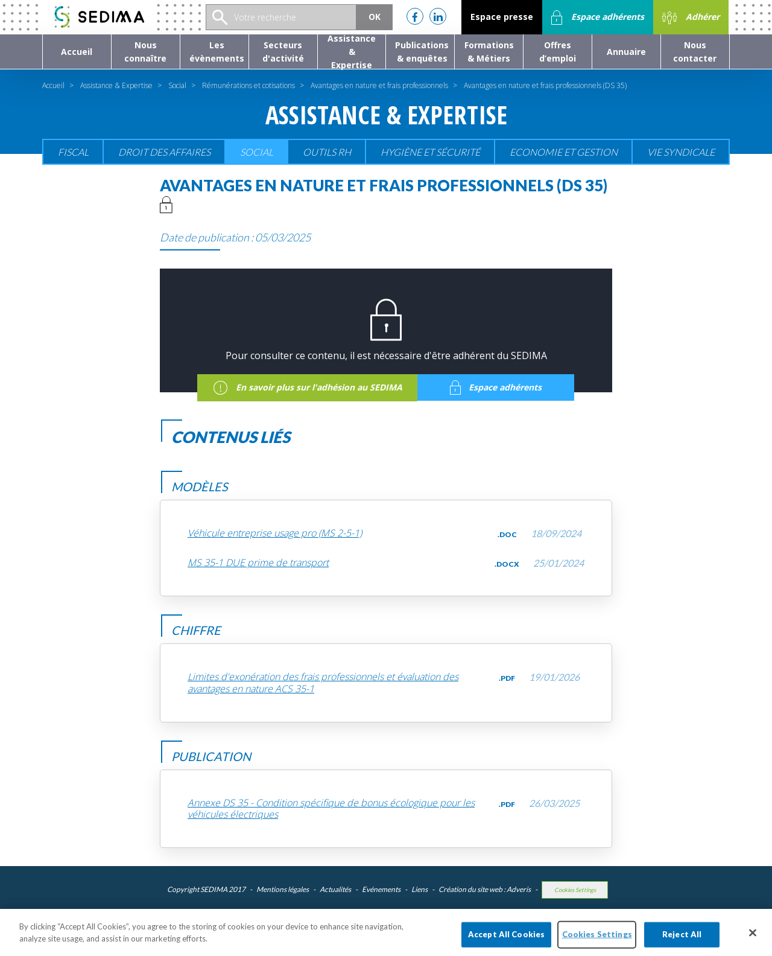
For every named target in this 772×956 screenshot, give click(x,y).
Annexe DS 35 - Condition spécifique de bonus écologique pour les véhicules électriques (331, 808)
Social (177, 85)
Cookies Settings (575, 890)
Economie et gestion (564, 152)
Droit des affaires (164, 152)
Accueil (53, 85)
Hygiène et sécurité (430, 152)
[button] (146, 51)
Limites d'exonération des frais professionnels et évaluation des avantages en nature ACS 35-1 (323, 682)
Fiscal (73, 152)
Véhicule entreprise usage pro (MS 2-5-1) (275, 533)
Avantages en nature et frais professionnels (379, 85)
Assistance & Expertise (116, 85)
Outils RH (327, 152)
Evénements (381, 889)
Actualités (335, 889)
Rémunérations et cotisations (248, 85)
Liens (419, 889)
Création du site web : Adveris (484, 889)
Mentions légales (282, 889)
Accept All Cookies (506, 941)
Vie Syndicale (681, 152)
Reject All (681, 941)
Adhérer (691, 17)
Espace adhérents (597, 17)
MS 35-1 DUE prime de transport (258, 563)
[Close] (752, 939)
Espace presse (501, 16)
